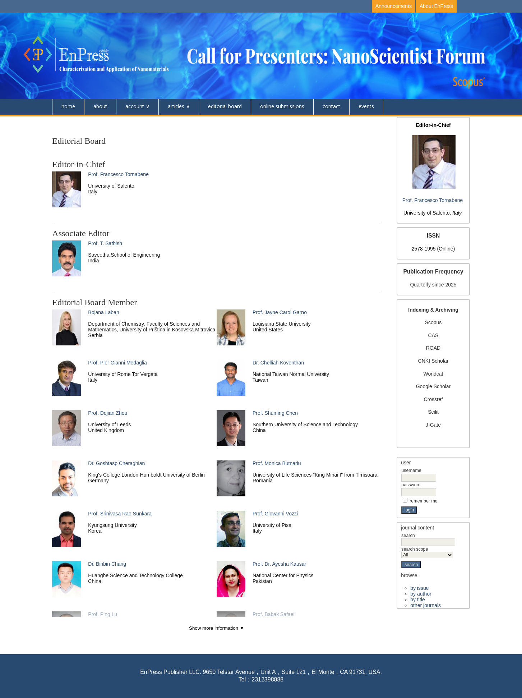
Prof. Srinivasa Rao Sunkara (120, 513)
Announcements (393, 6)
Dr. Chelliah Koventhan (278, 363)
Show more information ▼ (216, 628)
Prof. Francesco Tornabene (432, 200)
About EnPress (436, 6)
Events (366, 106)
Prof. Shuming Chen (275, 413)
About (100, 106)
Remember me (424, 501)
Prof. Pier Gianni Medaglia (117, 363)
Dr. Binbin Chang (107, 564)
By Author (420, 594)
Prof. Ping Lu (102, 614)
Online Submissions (282, 106)
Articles (176, 106)
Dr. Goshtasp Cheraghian (116, 463)
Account (134, 106)
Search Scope (427, 552)
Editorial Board (225, 106)
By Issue (419, 588)
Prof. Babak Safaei (274, 614)
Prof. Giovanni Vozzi (275, 513)
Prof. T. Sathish (105, 243)
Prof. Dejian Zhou (107, 413)
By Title (417, 599)
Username (411, 470)
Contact (331, 106)
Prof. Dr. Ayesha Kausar (279, 564)
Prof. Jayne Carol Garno (280, 312)
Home (68, 106)
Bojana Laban (103, 312)
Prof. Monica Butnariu (277, 463)
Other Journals (425, 605)
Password (410, 484)
